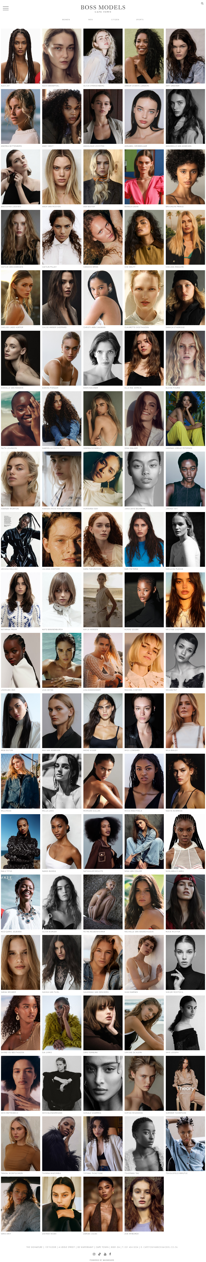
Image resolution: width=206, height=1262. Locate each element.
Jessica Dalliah (9, 569)
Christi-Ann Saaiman (94, 327)
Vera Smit (6, 1234)
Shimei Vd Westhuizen (12, 1052)
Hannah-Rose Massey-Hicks (56, 508)
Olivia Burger (49, 931)
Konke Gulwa (131, 629)
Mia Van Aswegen (51, 750)
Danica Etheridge (175, 327)
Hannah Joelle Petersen (179, 448)
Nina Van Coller (133, 871)
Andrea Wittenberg (11, 146)
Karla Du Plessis (174, 569)
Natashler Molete (93, 871)
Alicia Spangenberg (93, 86)
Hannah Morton (10, 508)
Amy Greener (172, 86)
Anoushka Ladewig (11, 206)
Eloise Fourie (173, 388)
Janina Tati (172, 508)
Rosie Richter (173, 931)
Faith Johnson (9, 448)
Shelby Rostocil (174, 992)
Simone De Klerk (133, 1052)
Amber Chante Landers (137, 86)
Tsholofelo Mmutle (177, 1173)
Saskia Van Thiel (50, 992)
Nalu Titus (6, 871)
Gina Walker (131, 448)
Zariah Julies (90, 1234)
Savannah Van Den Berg (96, 992)
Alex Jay (5, 86)
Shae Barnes (131, 992)
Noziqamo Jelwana (11, 931)
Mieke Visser (89, 750)
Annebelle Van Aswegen (178, 146)
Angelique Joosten (93, 146)
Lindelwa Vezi (8, 690)
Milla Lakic (48, 811)
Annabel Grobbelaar (136, 146)
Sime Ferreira (90, 1052)
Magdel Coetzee (133, 690)
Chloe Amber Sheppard (54, 327)
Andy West (48, 146)
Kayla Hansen (90, 629)
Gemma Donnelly (92, 448)
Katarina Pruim (9, 629)
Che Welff (130, 267)
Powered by (102, 1260)
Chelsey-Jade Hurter (12, 327)
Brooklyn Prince (175, 206)
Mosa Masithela (133, 811)
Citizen (115, 19)
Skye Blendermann (52, 1113)
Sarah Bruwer (8, 992)
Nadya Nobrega (174, 811)
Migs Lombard (132, 750)
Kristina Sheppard (175, 629)
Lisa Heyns (47, 690)
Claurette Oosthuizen (137, 327)
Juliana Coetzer (51, 569)
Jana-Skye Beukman (135, 508)
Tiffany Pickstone (93, 1173)
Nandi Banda (49, 871)
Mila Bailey (172, 750)
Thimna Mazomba (51, 1173)
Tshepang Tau (132, 1173)
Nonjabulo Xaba (175, 871)
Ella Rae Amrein (133, 388)
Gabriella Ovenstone (53, 448)
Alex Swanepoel (50, 86)
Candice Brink (90, 267)
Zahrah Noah (49, 1234)
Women (66, 19)
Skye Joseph (172, 1052)
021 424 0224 (131, 1247)
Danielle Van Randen (12, 388)
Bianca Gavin (131, 206)
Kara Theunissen (92, 569)
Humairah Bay (90, 508)
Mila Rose (6, 811)
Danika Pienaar (50, 388)
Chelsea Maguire (175, 267)
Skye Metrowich (9, 1113)
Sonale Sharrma (92, 1113)
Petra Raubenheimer (94, 931)
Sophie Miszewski (134, 1113)
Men (90, 19)
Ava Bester (89, 206)
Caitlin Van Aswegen (12, 267)
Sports (140, 19)
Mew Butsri (7, 750)
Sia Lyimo (47, 1052)
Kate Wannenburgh (52, 629)
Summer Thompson (176, 1113)
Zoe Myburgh (132, 1234)
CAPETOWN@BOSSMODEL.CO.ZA (160, 1247)
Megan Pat (171, 690)
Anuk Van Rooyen (51, 206)
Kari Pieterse (131, 569)
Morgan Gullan (91, 811)
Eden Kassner (90, 388)
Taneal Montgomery (12, 1173)
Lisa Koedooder (92, 690)
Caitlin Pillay (49, 267)
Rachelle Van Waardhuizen (139, 931)
